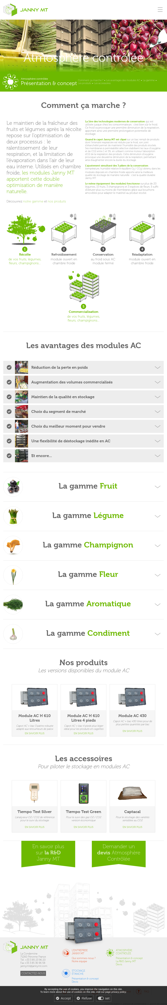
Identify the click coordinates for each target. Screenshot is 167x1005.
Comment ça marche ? (90, 80)
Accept (66, 998)
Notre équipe (79, 961)
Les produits (84, 83)
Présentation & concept (129, 958)
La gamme (149, 80)
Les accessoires (102, 83)
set (107, 998)
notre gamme (33, 201)
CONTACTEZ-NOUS (33, 973)
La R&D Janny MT (126, 961)
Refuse (87, 998)
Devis (119, 964)
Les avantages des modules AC (123, 80)
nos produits (57, 201)
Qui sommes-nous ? (84, 958)
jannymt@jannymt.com (33, 966)
